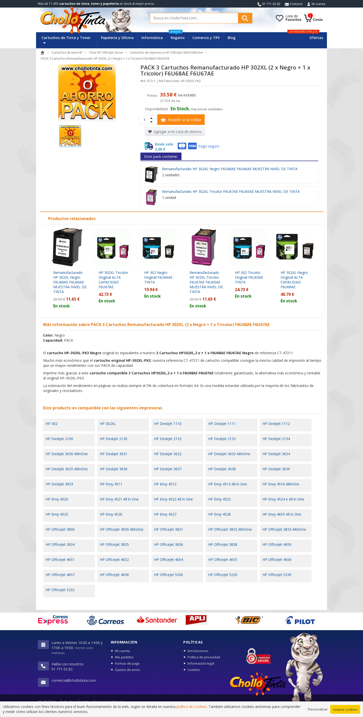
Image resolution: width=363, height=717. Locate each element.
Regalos (177, 36)
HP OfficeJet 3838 (222, 544)
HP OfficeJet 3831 (168, 529)
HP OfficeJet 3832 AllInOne (230, 529)
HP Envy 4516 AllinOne (280, 484)
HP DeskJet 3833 (59, 484)
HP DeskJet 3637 (168, 469)
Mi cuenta (318, 4)
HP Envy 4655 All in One (281, 514)
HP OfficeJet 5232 (60, 589)
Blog (231, 37)
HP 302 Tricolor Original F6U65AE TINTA (249, 277)
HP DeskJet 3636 (113, 469)
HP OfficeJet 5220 (222, 574)
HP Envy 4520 (57, 499)
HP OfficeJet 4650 (276, 544)
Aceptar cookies (345, 710)
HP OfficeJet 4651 (60, 559)
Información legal (201, 663)
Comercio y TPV (206, 37)
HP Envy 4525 (57, 514)
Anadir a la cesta (181, 119)
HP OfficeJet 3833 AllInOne (284, 529)
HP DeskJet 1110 (168, 423)
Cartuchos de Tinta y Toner (66, 40)
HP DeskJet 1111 (222, 423)
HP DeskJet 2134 (276, 438)
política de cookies (191, 707)
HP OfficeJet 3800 (60, 529)
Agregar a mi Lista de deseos (174, 131)
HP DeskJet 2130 (113, 438)
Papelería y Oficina (117, 37)
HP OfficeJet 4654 (168, 559)
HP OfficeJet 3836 (168, 544)
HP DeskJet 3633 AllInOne (229, 453)
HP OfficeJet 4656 (276, 559)
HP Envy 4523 (219, 499)
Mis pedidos (124, 657)
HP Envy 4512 (165, 484)
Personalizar (318, 710)
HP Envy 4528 (219, 514)
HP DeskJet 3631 (113, 453)
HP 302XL (108, 423)
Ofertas (316, 37)
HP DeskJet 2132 (168, 438)
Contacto (294, 4)
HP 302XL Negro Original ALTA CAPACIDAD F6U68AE (294, 279)
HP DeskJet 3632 (168, 453)
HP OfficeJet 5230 (276, 574)
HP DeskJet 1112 (276, 423)
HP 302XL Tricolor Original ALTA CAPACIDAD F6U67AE (113, 279)
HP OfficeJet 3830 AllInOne (121, 529)
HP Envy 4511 (111, 484)
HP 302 (51, 423)
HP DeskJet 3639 (276, 469)
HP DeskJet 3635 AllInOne (67, 469)
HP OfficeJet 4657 (60, 574)
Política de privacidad (204, 657)
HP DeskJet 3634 (276, 453)
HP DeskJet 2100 (59, 438)
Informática (152, 37)
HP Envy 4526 (111, 514)
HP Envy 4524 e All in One (283, 499)
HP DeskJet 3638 (222, 469)
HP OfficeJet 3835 (114, 544)
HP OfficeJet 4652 (114, 559)
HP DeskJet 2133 (222, 438)
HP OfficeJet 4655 (222, 559)
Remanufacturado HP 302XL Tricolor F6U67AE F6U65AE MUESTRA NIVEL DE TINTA (231, 191)
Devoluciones (198, 651)
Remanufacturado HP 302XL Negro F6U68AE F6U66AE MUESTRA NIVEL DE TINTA (229, 168)
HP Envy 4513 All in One (227, 484)
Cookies (194, 669)
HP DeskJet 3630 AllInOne (67, 453)
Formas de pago (127, 663)
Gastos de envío (127, 669)
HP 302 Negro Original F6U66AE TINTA (158, 277)
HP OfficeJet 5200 (168, 574)
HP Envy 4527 (165, 514)
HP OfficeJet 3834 (60, 544)
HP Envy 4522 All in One (173, 499)
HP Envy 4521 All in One (119, 499)
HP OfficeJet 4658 (114, 574)
